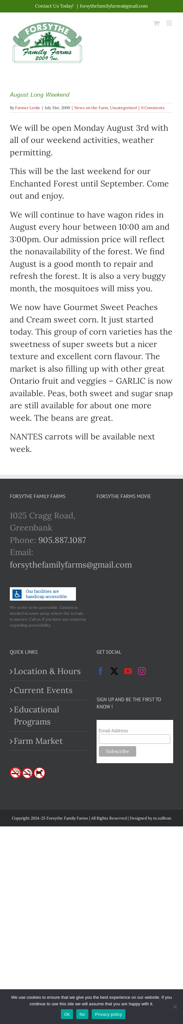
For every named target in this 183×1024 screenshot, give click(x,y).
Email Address (113, 730)
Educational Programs (36, 715)
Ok (67, 1014)
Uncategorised (123, 107)
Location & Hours (47, 671)
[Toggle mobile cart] (156, 23)
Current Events (43, 690)
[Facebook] (100, 671)
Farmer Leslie (27, 107)
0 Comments (153, 107)
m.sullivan (162, 818)
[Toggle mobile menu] (169, 23)
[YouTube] (128, 671)
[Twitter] (114, 671)
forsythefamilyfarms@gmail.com (114, 6)
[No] (175, 1006)
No (82, 1014)
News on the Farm (91, 107)
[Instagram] (142, 671)
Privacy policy (108, 1014)
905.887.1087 (62, 540)
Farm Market (38, 741)
